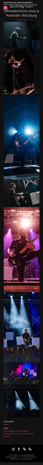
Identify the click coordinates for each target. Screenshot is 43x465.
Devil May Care (13, 431)
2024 (5, 431)
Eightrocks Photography (18, 3)
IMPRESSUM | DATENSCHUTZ (21, 459)
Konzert (6, 424)
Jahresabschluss (9, 434)
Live (24, 434)
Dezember (23, 431)
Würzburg (7, 436)
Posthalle (29, 434)
